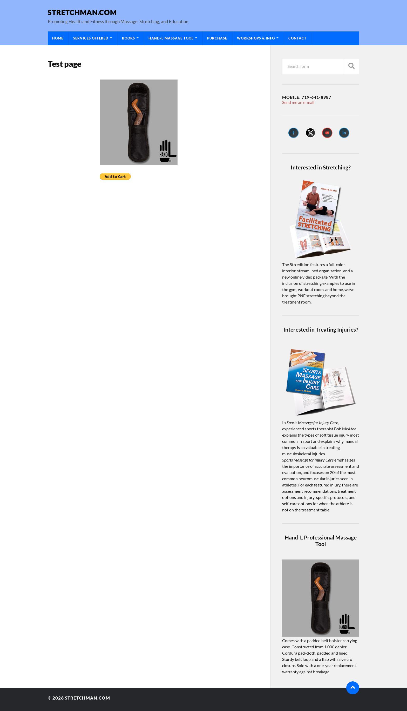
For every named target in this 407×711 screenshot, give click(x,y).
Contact (297, 38)
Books (128, 38)
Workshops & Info (256, 38)
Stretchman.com (82, 12)
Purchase (217, 38)
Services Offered (90, 38)
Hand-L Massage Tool (171, 38)
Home (57, 38)
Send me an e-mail (298, 102)
